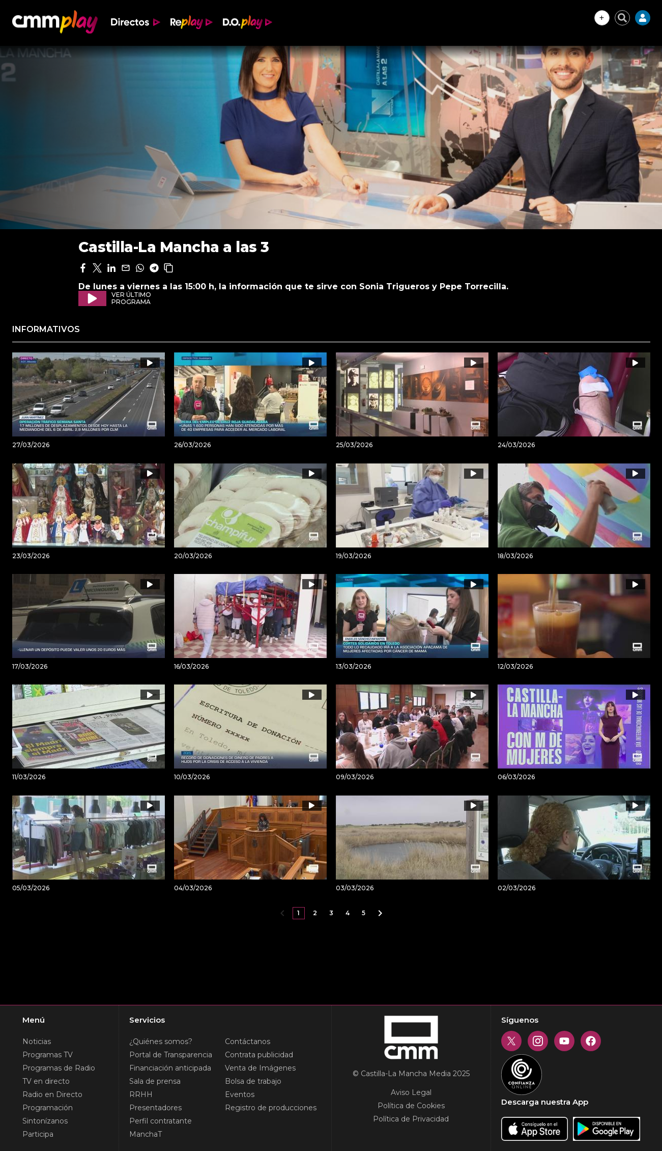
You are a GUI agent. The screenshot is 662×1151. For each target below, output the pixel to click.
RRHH (141, 1094)
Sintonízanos (45, 1121)
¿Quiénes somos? (160, 1041)
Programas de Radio (58, 1068)
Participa (37, 1134)
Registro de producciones (270, 1107)
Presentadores (155, 1107)
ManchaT (145, 1134)
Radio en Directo (52, 1094)
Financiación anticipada (170, 1068)
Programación (47, 1107)
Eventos (239, 1094)
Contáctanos (247, 1041)
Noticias (36, 1041)
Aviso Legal (411, 1092)
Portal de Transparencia (170, 1054)
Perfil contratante (160, 1121)
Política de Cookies (411, 1105)
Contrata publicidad (259, 1054)
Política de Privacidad (411, 1118)
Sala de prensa (155, 1081)
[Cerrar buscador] (622, 17)
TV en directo (46, 1081)
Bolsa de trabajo (253, 1081)
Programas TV (47, 1054)
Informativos (46, 329)
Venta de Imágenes (260, 1068)
